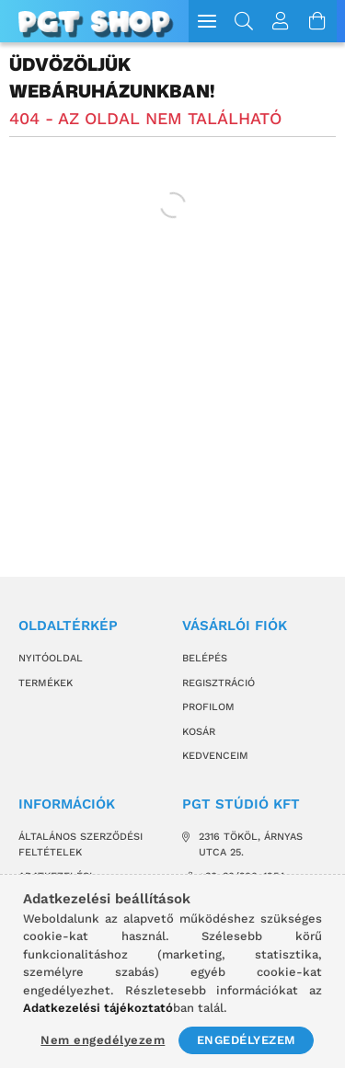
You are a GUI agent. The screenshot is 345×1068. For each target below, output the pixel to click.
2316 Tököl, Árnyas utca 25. (251, 844)
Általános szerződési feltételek (80, 844)
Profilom (208, 707)
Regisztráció (218, 683)
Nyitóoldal (50, 658)
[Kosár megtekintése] (318, 21)
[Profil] (281, 21)
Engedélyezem (246, 1040)
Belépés (204, 658)
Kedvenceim (215, 756)
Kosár (198, 732)
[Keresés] (244, 21)
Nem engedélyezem (102, 1040)
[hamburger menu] (207, 21)
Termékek (45, 683)
